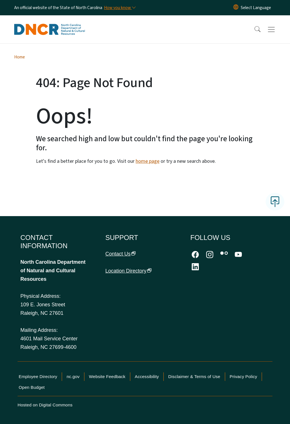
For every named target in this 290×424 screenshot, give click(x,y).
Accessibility (147, 376)
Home (19, 57)
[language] (256, 7)
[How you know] (119, 7)
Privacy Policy (243, 376)
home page (147, 161)
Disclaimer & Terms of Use (194, 376)
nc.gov (73, 376)
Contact (120, 254)
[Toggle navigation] (276, 29)
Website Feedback (107, 376)
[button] (254, 29)
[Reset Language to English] (235, 7)
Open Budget (32, 387)
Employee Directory (38, 376)
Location (128, 271)
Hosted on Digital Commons (45, 404)
